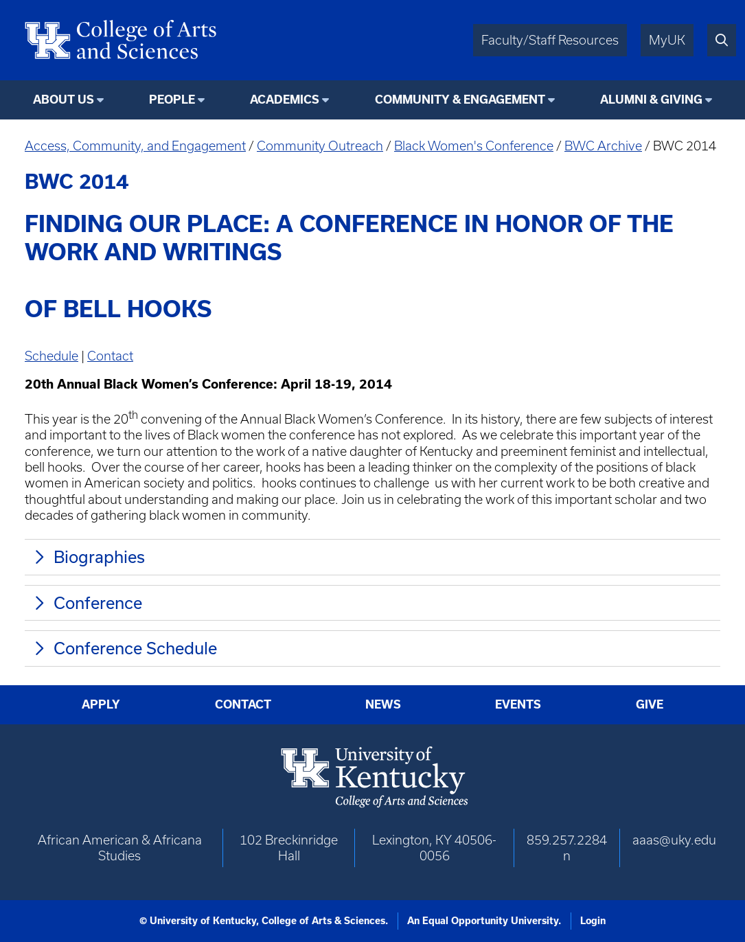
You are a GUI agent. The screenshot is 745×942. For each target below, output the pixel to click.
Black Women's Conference (473, 146)
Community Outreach (320, 146)
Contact (110, 356)
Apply (101, 704)
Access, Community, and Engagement (135, 146)
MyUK (667, 40)
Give (649, 704)
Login (593, 920)
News (383, 704)
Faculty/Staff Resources (550, 40)
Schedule (51, 356)
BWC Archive (603, 146)
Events (518, 704)
